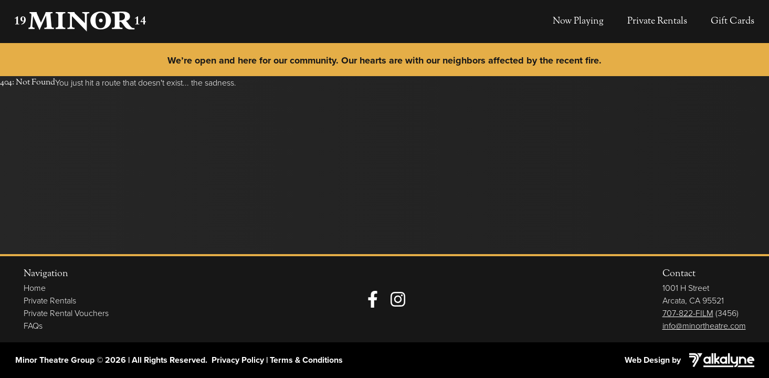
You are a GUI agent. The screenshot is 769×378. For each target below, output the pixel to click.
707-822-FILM (687, 313)
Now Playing (578, 21)
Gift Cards (732, 21)
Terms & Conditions (306, 360)
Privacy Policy (238, 360)
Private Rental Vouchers (66, 313)
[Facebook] (372, 299)
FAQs (33, 325)
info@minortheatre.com (704, 325)
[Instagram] (397, 299)
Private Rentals (657, 21)
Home (35, 287)
